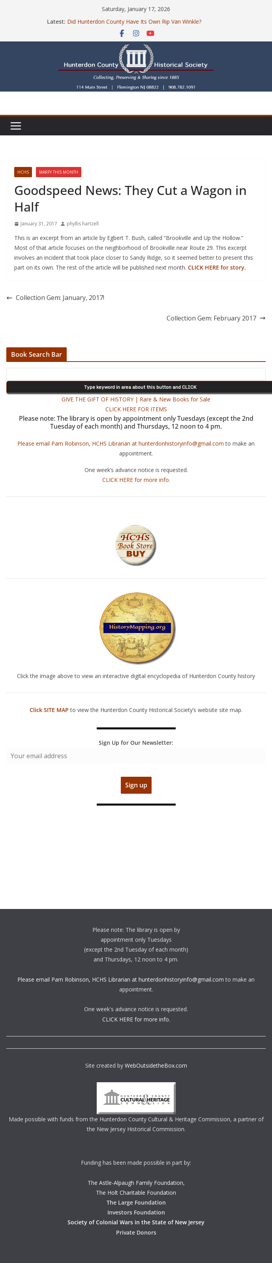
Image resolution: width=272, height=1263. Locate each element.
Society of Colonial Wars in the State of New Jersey (136, 1222)
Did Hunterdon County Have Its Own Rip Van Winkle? (134, 21)
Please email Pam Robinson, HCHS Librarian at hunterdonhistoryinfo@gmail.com (120, 443)
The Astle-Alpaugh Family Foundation (135, 1182)
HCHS (23, 172)
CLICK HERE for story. (216, 267)
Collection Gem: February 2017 (216, 318)
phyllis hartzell (83, 223)
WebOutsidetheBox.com (156, 1065)
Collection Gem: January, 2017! (55, 297)
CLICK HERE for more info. (136, 479)
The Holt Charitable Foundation (136, 1192)
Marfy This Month (58, 172)
